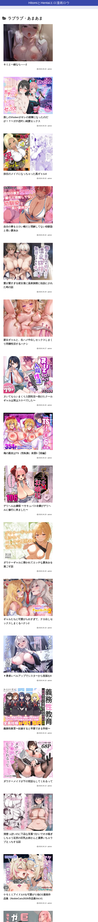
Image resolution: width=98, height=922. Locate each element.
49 (60, 851)
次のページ (49, 840)
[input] (49, 892)
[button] (92, 892)
